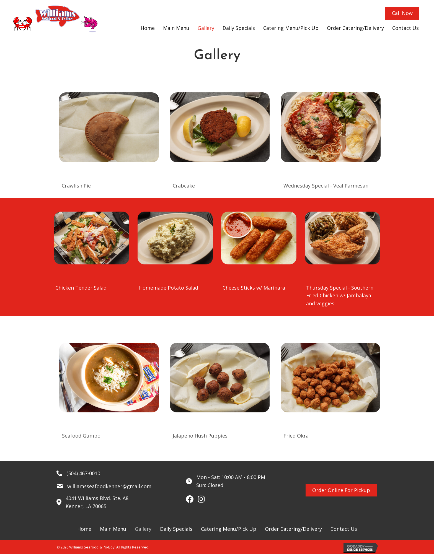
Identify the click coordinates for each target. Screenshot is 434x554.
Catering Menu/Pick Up (228, 529)
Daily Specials (176, 529)
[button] (402, 13)
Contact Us (343, 529)
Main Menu (113, 529)
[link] (147, 28)
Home (84, 529)
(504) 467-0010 (83, 473)
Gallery (143, 529)
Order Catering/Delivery (293, 529)
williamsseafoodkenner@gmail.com (109, 486)
